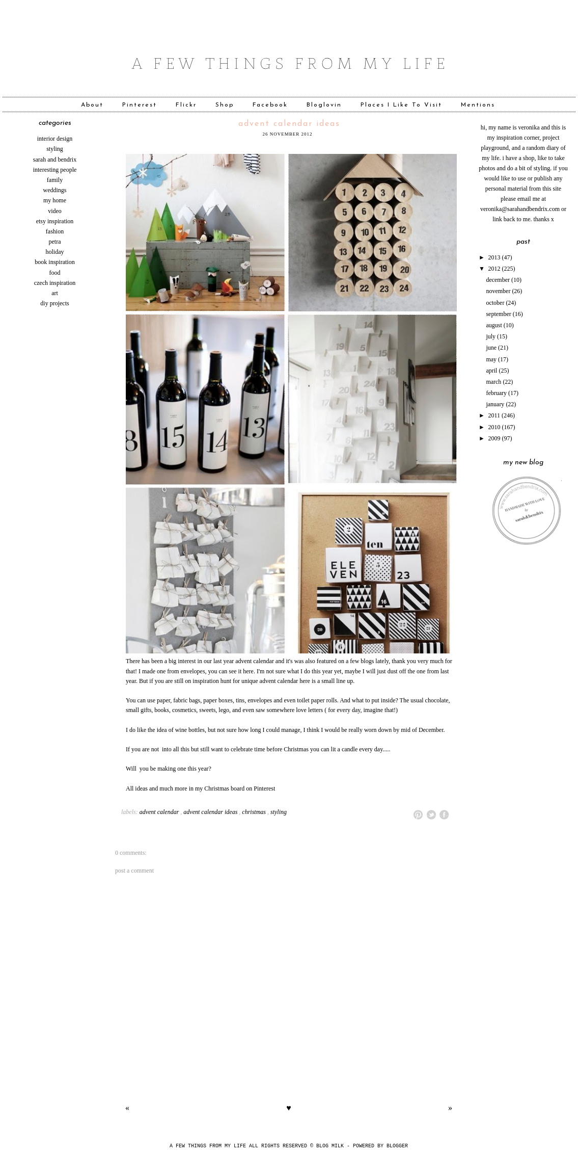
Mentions (478, 105)
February (497, 393)
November (499, 291)
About (92, 105)
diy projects (54, 303)
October (496, 302)
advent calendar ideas (289, 124)
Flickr (186, 105)
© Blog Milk (328, 1146)
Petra (55, 241)
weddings (55, 190)
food (55, 272)
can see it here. (238, 671)
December (498, 279)
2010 (495, 427)
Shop (224, 105)
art (54, 293)
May (492, 359)
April (492, 370)
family (55, 179)
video (55, 211)
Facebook (270, 105)
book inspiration (54, 262)
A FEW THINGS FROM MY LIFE (208, 1146)
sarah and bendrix (54, 159)
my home (54, 200)
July (491, 336)
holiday (55, 251)
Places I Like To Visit (401, 105)
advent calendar (159, 812)
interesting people (55, 169)
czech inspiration (55, 282)
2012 (495, 268)
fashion (55, 231)
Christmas (254, 812)
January (496, 404)
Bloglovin (324, 105)
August (494, 325)
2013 (495, 257)
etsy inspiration (55, 221)
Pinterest (139, 105)
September (499, 314)
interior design (55, 138)
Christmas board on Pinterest (239, 788)
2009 (495, 438)
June (492, 347)
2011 (495, 415)
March (494, 381)
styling (54, 148)
